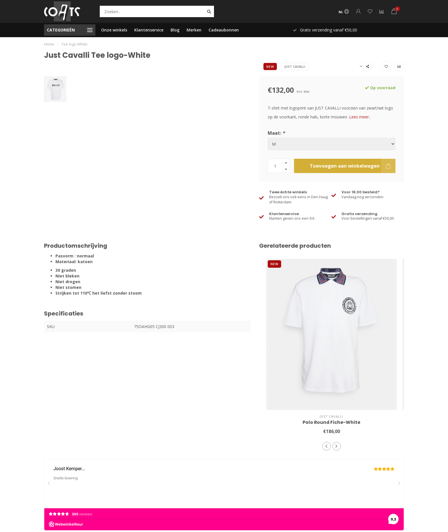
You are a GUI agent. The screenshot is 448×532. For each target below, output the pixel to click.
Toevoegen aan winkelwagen (352, 166)
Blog (175, 30)
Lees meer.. (360, 117)
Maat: (276, 133)
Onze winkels (114, 30)
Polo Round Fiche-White (331, 422)
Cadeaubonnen (224, 30)
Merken (194, 30)
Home (49, 44)
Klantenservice (148, 30)
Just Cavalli (294, 66)
